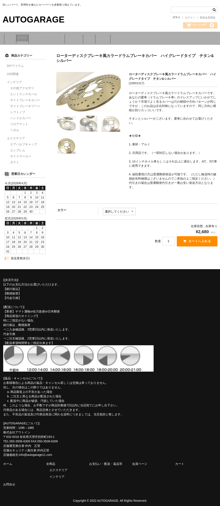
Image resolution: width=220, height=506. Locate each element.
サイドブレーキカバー (25, 97)
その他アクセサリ (22, 85)
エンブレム (17, 148)
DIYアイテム (15, 63)
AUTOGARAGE (33, 19)
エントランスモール (23, 91)
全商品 (29, 38)
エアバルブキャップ (23, 142)
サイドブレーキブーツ (25, 103)
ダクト (14, 160)
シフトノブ (17, 109)
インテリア (14, 79)
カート (113, 38)
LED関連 (13, 71)
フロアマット (19, 121)
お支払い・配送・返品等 (59, 38)
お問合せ (132, 38)
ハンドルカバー (20, 115)
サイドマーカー (20, 154)
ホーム (11, 38)
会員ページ (92, 38)
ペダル (14, 127)
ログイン (190, 17)
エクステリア (16, 136)
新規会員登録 (207, 17)
